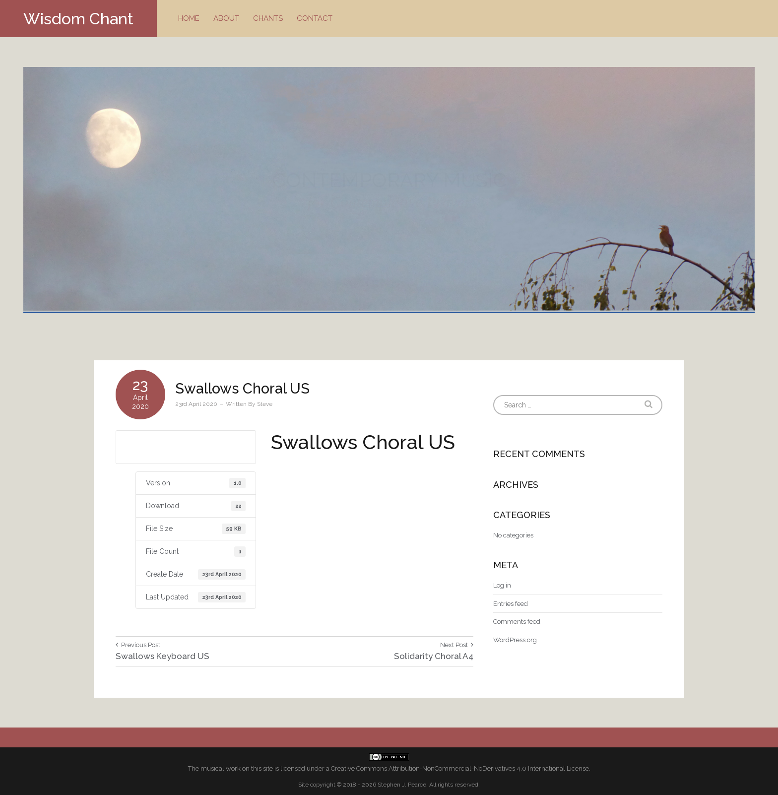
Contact (314, 18)
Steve (264, 403)
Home (188, 18)
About (226, 18)
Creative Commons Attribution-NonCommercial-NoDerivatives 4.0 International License (460, 768)
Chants (268, 18)
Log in (502, 585)
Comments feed (516, 621)
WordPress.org (515, 640)
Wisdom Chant (78, 18)
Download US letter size (185, 447)
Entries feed (510, 603)
